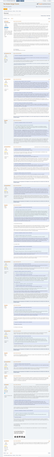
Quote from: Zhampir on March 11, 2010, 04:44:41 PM (24, 285)
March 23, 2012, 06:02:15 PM (17, 185)
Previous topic (43, 15)
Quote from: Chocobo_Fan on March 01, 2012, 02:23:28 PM (23, 92)
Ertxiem (6, 21)
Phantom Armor (37, 86)
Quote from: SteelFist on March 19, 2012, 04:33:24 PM (23, 155)
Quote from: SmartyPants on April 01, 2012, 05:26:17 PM (23, 307)
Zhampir (7, 384)
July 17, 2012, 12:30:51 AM (17, 384)
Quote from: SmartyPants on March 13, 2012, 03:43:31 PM (23, 122)
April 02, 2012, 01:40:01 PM (17, 305)
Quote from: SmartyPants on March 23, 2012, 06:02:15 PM (23, 207)
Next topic (48, 15)
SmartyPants (7, 79)
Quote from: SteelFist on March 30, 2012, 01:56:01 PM (23, 271)
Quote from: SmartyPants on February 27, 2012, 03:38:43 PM (24, 410)
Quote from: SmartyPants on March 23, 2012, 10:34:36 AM (23, 232)
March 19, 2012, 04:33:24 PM (17, 120)
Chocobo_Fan (8, 53)
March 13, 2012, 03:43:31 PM (17, 79)
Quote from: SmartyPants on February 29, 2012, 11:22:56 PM (24, 55)
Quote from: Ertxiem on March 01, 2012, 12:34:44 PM (22, 81)
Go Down (5, 18)
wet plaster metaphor (27, 367)
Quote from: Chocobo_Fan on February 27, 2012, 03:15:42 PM (25, 413)
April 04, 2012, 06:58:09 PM (17, 361)
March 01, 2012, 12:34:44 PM (17, 21)
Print (49, 18)
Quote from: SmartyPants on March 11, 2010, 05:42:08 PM (23, 246)
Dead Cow (17, 49)
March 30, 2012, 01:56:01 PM (17, 205)
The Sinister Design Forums (11, 4)
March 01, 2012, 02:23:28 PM (17, 53)
